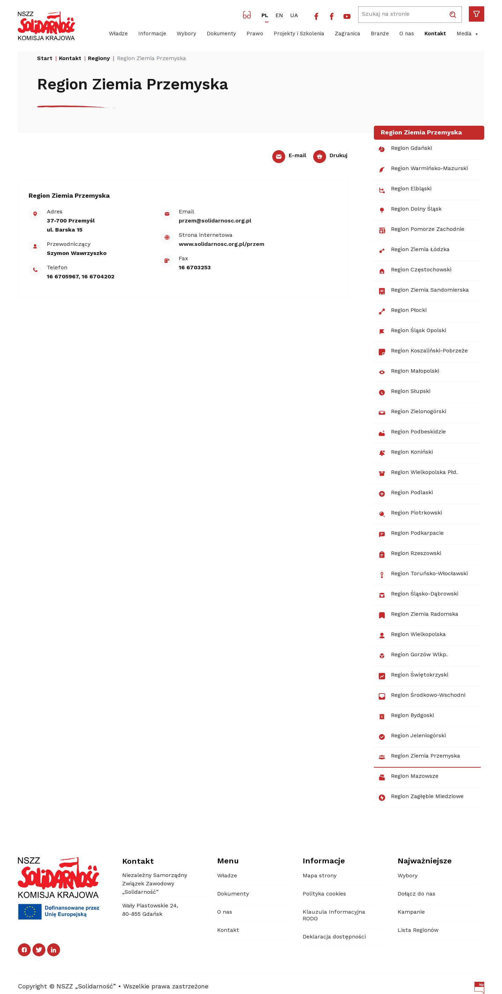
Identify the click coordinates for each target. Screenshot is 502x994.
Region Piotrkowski (410, 514)
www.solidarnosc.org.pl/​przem (221, 244)
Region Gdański (405, 149)
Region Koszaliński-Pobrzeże (423, 352)
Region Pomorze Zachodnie (421, 230)
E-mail (289, 156)
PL (264, 16)
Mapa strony (320, 876)
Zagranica (347, 34)
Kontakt (435, 34)
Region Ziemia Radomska (418, 615)
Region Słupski (404, 392)
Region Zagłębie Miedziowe (421, 798)
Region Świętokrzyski (413, 676)
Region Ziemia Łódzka (414, 251)
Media (468, 34)
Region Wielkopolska (412, 635)
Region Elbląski (404, 190)
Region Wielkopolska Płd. (418, 473)
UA (294, 16)
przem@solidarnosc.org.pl (215, 221)
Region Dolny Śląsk (410, 210)
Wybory (186, 34)
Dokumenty (221, 34)
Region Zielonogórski (412, 413)
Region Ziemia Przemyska (419, 757)
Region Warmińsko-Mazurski (423, 170)
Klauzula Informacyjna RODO (334, 915)
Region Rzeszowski (409, 554)
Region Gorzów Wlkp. (413, 656)
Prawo (254, 34)
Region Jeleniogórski (412, 737)
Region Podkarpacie (411, 534)
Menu (228, 861)
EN (279, 16)
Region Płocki (402, 311)
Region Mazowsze (408, 777)
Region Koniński (405, 453)
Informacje (152, 34)
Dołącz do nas (416, 894)
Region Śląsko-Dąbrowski (418, 595)
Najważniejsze (425, 861)
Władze (118, 34)
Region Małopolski (408, 372)
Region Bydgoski (406, 717)
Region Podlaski (405, 494)
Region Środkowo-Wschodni (421, 696)
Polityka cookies (324, 894)
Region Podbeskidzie (412, 433)
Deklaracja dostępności (334, 937)
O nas (406, 34)
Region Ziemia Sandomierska (423, 291)
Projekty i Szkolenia (299, 34)
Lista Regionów (418, 930)
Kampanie (411, 912)
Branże (380, 34)
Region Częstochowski (414, 271)
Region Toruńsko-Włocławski (423, 575)
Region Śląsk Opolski (412, 332)
